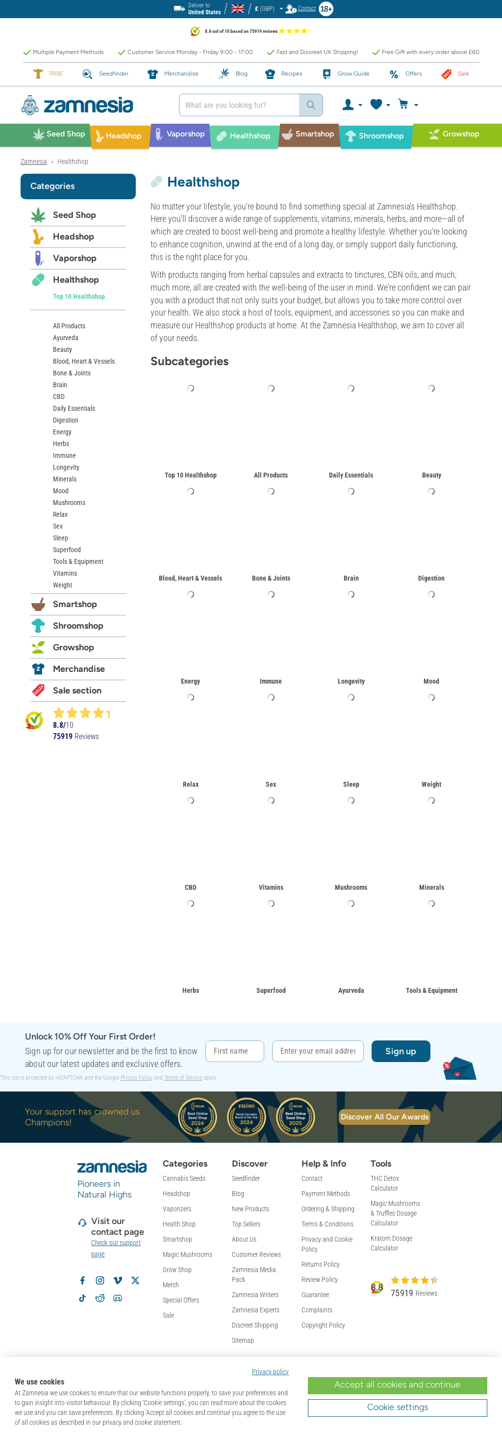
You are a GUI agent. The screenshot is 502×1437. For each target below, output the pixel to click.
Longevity (351, 681)
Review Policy (319, 1279)
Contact (312, 1178)
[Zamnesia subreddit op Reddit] (100, 1298)
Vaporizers (177, 1209)
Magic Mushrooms (187, 1254)
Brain (351, 578)
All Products (271, 475)
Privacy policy (270, 1372)
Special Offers (181, 1300)
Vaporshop (75, 258)
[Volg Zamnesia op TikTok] (82, 1298)
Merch (171, 1285)
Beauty (431, 475)
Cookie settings (397, 1407)
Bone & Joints (271, 578)
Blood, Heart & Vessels (190, 578)
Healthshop (76, 279)
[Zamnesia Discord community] (118, 1298)
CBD (191, 887)
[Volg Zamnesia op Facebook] (82, 1280)
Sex (271, 784)
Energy (190, 681)
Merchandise (79, 669)
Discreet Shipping (255, 1325)
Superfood (271, 990)
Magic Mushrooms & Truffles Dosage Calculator (395, 1213)
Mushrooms (351, 887)
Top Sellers (246, 1224)
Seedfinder (246, 1178)
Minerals (431, 887)
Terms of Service (183, 1077)
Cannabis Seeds (184, 1178)
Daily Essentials (351, 475)
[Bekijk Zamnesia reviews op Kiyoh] (34, 719)
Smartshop (75, 604)
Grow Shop (177, 1270)
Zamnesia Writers (255, 1295)
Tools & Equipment (431, 990)
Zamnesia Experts (255, 1310)
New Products (250, 1209)
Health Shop (179, 1224)
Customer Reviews (256, 1254)
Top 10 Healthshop (191, 475)
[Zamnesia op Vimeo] (118, 1280)
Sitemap (243, 1340)
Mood (431, 681)
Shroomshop (78, 625)
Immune (271, 681)
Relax (191, 784)
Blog (238, 1194)
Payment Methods (325, 1194)
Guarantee (315, 1295)
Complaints (316, 1310)
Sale (168, 1315)
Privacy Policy (136, 1077)
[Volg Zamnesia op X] (135, 1280)
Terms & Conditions (327, 1224)
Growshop (73, 647)
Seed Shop (74, 215)
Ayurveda (351, 990)
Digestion (431, 578)
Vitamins (271, 887)
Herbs (190, 990)
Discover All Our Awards (384, 1116)
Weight (431, 784)
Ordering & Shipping (327, 1209)
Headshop (73, 236)
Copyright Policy (323, 1325)
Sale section (77, 690)
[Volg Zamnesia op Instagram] (100, 1280)
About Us (244, 1239)
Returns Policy (320, 1264)
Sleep (351, 784)
